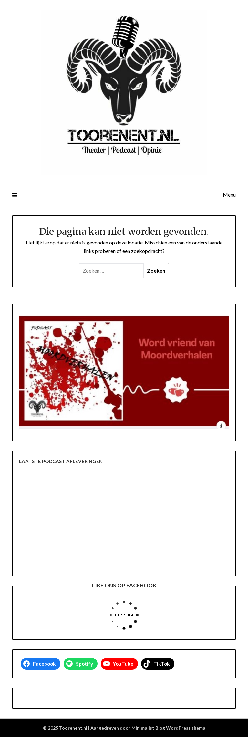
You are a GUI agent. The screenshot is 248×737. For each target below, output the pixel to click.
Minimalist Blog (148, 728)
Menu (229, 195)
